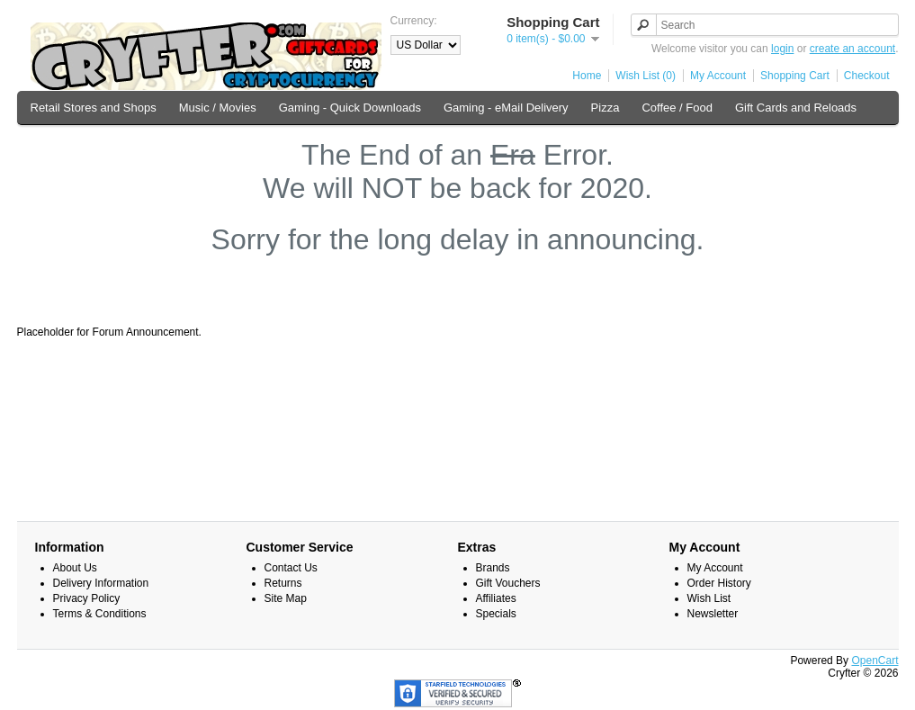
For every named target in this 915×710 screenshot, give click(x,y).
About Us (75, 568)
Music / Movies (217, 107)
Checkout (867, 75)
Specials (496, 613)
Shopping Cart (795, 75)
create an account (852, 48)
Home (586, 75)
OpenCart (874, 660)
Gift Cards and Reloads (796, 107)
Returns (283, 583)
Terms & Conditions (100, 613)
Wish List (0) (645, 75)
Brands (493, 568)
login (782, 48)
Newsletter (713, 613)
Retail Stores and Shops (94, 107)
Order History (719, 583)
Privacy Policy (87, 598)
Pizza (605, 107)
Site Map (286, 598)
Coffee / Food (677, 107)
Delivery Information (101, 583)
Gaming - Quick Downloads (350, 107)
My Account (718, 75)
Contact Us (291, 568)
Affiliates (496, 598)
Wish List (709, 598)
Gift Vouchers (508, 583)
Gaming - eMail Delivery (506, 107)
